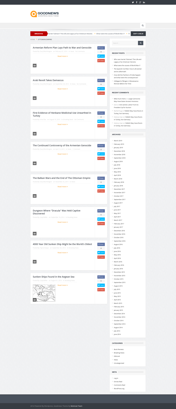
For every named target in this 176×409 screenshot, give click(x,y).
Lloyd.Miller (44, 217)
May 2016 (117, 255)
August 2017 (118, 203)
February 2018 (119, 182)
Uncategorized (119, 363)
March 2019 (118, 141)
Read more (63, 56)
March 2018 (118, 179)
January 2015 (118, 310)
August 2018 (118, 161)
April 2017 (117, 217)
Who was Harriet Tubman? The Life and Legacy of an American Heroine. (69, 34)
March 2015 (118, 303)
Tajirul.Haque (44, 248)
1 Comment (76, 149)
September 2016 (119, 241)
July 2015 (117, 289)
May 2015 (117, 296)
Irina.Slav (43, 119)
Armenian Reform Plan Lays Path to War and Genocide (62, 47)
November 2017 (119, 192)
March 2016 (118, 262)
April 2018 (117, 175)
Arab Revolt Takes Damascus (48, 80)
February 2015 (119, 307)
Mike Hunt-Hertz (120, 99)
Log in (116, 378)
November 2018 (119, 154)
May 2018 (117, 172)
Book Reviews (119, 349)
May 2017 (117, 213)
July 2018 (117, 165)
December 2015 (119, 272)
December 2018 (119, 151)
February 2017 (119, 224)
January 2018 (118, 186)
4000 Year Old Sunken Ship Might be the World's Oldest (62, 244)
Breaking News (68, 119)
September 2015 (119, 282)
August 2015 (118, 286)
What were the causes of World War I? (113, 34)
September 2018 (119, 158)
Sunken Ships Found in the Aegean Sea (53, 276)
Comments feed (119, 385)
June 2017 (117, 210)
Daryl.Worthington (46, 51)
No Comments (80, 51)
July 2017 (117, 206)
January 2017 (118, 227)
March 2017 (118, 220)
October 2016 (118, 237)
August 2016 (118, 244)
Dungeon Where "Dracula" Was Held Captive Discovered (56, 212)
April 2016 (117, 258)
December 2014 (119, 314)
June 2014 (117, 334)
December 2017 (119, 189)
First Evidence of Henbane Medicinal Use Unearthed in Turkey (62, 114)
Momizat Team (76, 406)
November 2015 (119, 276)
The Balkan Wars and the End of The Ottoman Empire (61, 178)
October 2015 (118, 279)
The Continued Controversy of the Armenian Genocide (62, 145)
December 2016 (119, 231)
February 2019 (119, 144)
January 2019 (118, 147)
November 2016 (119, 234)
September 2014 (119, 324)
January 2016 (118, 269)
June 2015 (117, 293)
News (72, 51)
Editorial (117, 356)
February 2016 (119, 265)
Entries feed (118, 382)
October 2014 (118, 320)
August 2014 (118, 327)
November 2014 (119, 317)
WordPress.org (119, 388)
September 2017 (119, 199)
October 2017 (118, 196)
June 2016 (117, 251)
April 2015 (117, 300)
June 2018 (117, 168)
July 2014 (117, 331)
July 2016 (117, 248)
